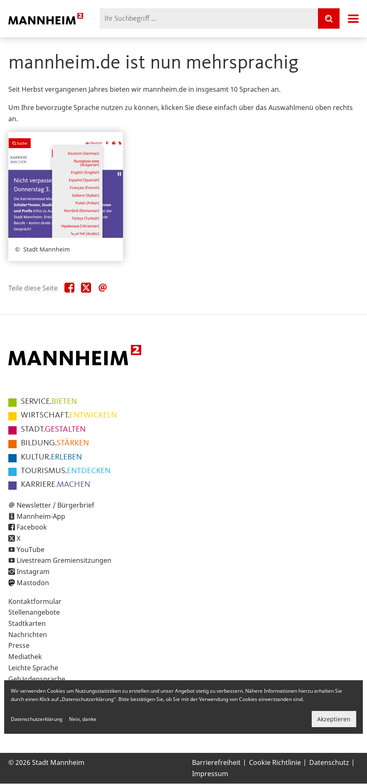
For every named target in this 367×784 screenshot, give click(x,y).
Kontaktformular (35, 601)
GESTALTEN (53, 429)
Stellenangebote (34, 612)
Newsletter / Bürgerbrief (55, 505)
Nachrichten (27, 634)
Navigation (353, 19)
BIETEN (49, 402)
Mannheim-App (41, 516)
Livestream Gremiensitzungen (64, 560)
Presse (19, 645)
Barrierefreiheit (216, 762)
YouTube (30, 549)
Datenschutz (329, 762)
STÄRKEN (55, 443)
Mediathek (25, 656)
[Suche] (329, 18)
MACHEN (55, 485)
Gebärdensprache (36, 679)
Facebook (32, 527)
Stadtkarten (27, 623)
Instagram (33, 571)
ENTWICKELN (69, 415)
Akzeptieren (333, 719)
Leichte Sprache (33, 667)
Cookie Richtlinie (275, 762)
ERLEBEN (51, 457)
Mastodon (33, 582)
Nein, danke (82, 719)
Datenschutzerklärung (36, 719)
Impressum (210, 773)
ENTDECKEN (66, 471)
